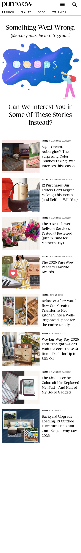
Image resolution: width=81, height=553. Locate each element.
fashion (8, 12)
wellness (59, 12)
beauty (26, 12)
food (42, 12)
